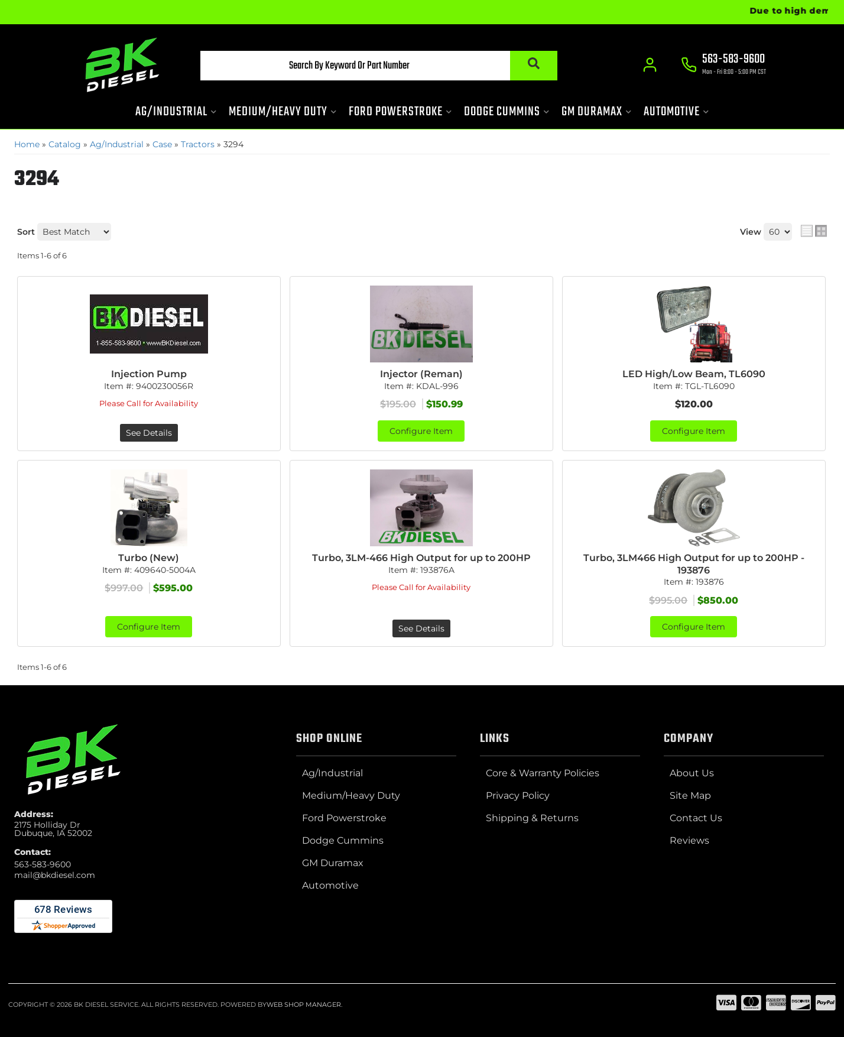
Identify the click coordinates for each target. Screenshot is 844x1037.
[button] (378, 65)
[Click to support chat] (723, 65)
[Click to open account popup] (649, 65)
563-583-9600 (42, 864)
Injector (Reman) (421, 374)
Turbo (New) (148, 557)
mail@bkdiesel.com (54, 875)
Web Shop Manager (304, 1004)
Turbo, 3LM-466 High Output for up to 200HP (421, 557)
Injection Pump (149, 374)
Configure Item (421, 431)
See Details (149, 432)
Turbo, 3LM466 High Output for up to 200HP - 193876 (693, 564)
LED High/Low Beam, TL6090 (693, 374)
